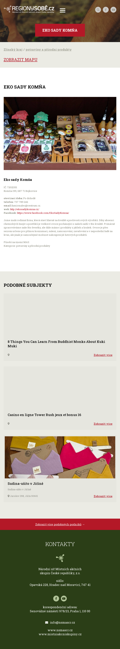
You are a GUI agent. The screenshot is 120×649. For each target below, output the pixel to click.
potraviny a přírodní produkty (49, 49)
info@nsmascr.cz (60, 622)
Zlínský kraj (13, 49)
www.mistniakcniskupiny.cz (60, 634)
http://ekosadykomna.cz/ (24, 209)
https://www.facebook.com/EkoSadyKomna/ (43, 213)
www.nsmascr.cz (60, 630)
